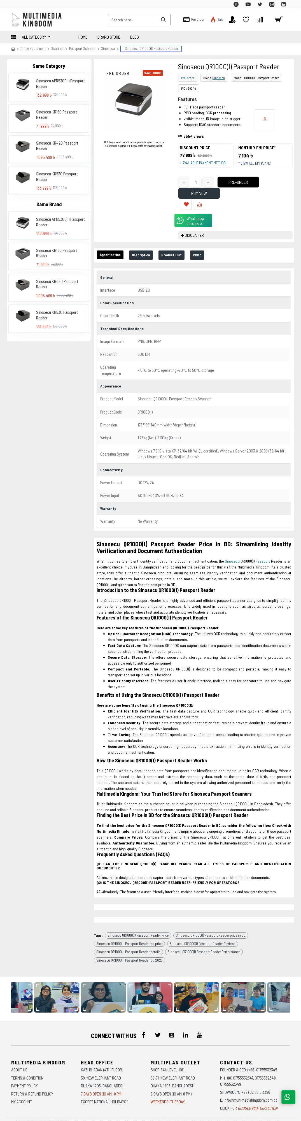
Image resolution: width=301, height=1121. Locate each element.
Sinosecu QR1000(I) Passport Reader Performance (204, 925)
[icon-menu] (143, 1008)
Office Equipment (33, 48)
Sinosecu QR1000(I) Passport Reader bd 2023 (129, 933)
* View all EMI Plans (257, 166)
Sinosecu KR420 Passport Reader (57, 145)
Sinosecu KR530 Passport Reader (57, 176)
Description (150, 238)
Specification (113, 238)
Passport (262, 542)
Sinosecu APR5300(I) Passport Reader (60, 83)
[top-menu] (15, 4)
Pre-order (187, 78)
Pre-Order (227, 188)
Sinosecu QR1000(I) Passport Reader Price (138, 908)
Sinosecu (108, 48)
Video (216, 238)
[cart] (278, 19)
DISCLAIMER (194, 218)
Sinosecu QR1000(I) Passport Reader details (128, 925)
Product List (185, 238)
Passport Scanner (82, 48)
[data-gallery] (61, 970)
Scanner (57, 48)
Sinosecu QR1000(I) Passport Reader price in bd (211, 908)
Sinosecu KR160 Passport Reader (56, 114)
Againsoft (198, 1114)
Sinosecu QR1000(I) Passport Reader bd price (129, 916)
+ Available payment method (205, 165)
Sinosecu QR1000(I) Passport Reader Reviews (202, 916)
